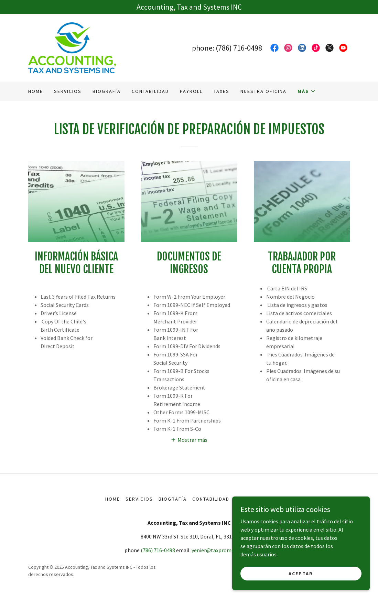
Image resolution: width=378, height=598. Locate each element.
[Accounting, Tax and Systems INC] (189, 7)
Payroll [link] (191, 91)
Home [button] (112, 499)
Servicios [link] (68, 91)
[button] (307, 91)
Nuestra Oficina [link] (263, 91)
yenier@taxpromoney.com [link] (223, 550)
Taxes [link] (221, 91)
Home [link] (35, 91)
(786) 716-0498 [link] (239, 48)
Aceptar (301, 573)
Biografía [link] (107, 91)
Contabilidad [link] (150, 91)
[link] (72, 47)
